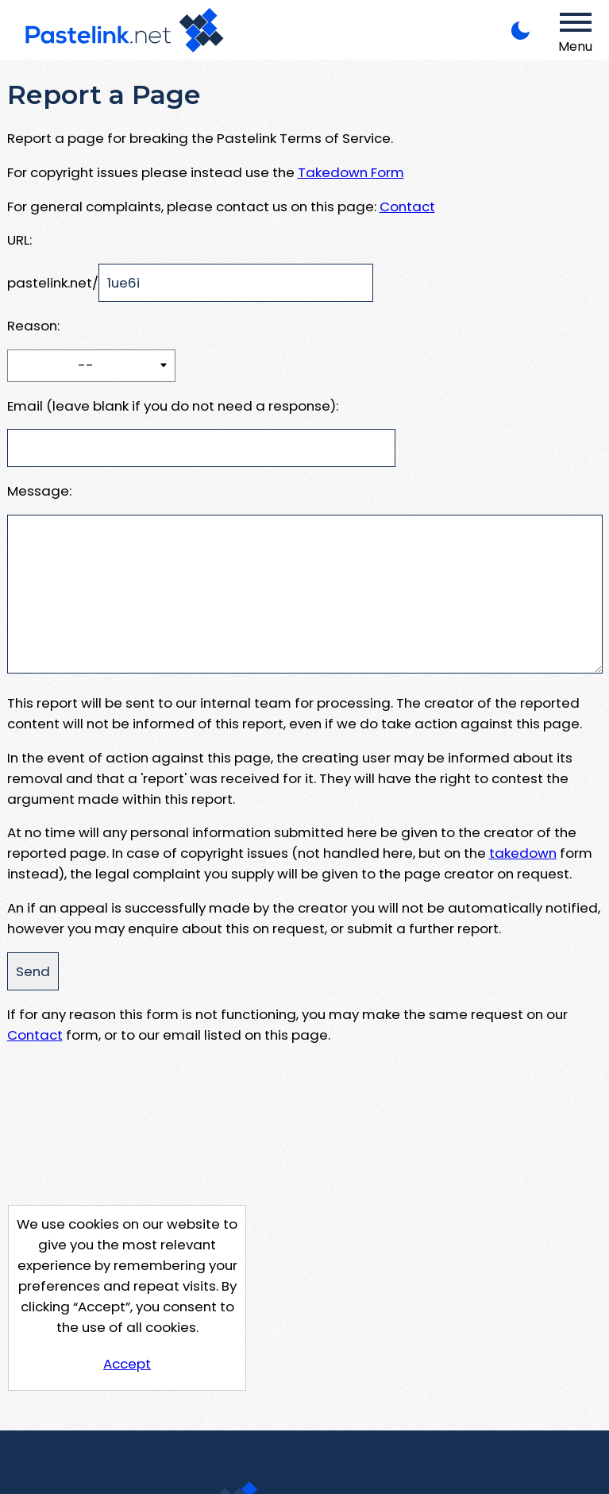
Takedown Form (351, 172)
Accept (127, 1363)
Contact (407, 206)
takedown (523, 853)
